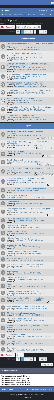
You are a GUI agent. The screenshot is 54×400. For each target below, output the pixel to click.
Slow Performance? (15, 160)
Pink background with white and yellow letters (25, 298)
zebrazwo (18, 204)
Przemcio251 (20, 350)
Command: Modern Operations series (27, 49)
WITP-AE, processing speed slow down (23, 291)
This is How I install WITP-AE (19, 152)
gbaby (17, 117)
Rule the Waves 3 (20, 78)
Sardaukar (19, 233)
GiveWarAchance (21, 68)
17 (49, 148)
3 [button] (28, 31)
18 (52, 148)
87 (52, 175)
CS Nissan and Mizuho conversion (21, 313)
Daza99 (18, 57)
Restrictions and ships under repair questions (25, 264)
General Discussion (20, 59)
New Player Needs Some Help (19, 319)
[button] (18, 31)
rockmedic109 (20, 286)
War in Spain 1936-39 (21, 102)
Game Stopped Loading (16, 231)
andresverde (19, 92)
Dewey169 (19, 343)
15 (43, 148)
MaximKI (18, 100)
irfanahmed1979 (21, 308)
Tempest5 (18, 109)
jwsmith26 (18, 76)
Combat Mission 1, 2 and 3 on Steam (22, 116)
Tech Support (8, 20)
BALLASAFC (20, 172)
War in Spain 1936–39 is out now (20, 99)
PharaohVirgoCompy (22, 336)
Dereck (17, 329)
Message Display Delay (16, 245)
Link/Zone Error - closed (17, 226)
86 (49, 175)
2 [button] (25, 31)
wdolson (12, 23)
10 (52, 138)
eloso (17, 227)
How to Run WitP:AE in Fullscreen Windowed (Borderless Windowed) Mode (25, 179)
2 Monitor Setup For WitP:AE (19, 238)
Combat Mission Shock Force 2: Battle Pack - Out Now (29, 90)
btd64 (17, 266)
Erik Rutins (19, 197)
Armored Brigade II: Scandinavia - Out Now (25, 83)
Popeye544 (19, 321)
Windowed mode (14, 341)
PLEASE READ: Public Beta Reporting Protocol (26, 189)
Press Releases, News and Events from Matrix (30, 69)
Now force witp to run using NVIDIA (21, 219)
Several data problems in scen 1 (20, 258)
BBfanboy (18, 162)
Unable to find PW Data (16, 334)
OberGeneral (20, 182)
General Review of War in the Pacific (22, 252)
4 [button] (31, 31)
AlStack (18, 247)
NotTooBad (19, 85)
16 (46, 148)
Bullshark (18, 154)
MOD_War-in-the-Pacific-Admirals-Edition (30, 23)
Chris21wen (19, 221)
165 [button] (41, 31)
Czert (17, 190)
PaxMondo (19, 240)
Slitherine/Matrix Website (17, 278)
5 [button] (34, 31)
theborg (18, 253)
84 (43, 175)
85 (46, 175)
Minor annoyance (14, 284)
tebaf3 (17, 48)
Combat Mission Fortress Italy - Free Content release (29, 107)
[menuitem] (7, 10)
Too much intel (13, 202)
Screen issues (12, 348)
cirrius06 (18, 135)
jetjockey (18, 145)
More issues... (12, 271)
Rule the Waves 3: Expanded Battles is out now (26, 74)
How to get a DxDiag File (17, 195)
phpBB (19, 394)
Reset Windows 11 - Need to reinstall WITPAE (26, 306)
